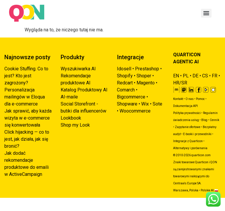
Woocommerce (135, 111)
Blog (204, 120)
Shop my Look (75, 125)
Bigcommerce (131, 97)
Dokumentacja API (185, 106)
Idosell (124, 69)
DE (195, 76)
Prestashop (147, 69)
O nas (189, 99)
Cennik (214, 120)
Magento (146, 83)
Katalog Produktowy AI (84, 90)
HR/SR (180, 83)
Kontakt (178, 99)
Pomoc (200, 99)
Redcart (125, 83)
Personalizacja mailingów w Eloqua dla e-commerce (24, 97)
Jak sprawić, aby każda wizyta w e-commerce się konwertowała (28, 118)
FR (214, 76)
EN (176, 76)
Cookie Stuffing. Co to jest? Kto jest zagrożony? (26, 76)
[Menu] (206, 13)
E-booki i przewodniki (197, 134)
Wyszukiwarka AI (78, 69)
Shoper (144, 76)
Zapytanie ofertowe (187, 127)
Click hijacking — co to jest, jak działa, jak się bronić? (26, 139)
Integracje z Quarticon (188, 141)
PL (186, 76)
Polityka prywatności (187, 113)
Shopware (127, 104)
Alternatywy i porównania (190, 148)
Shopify (125, 76)
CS (205, 76)
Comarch (126, 90)
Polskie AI (207, 190)
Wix (145, 104)
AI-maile (69, 97)
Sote (157, 104)
